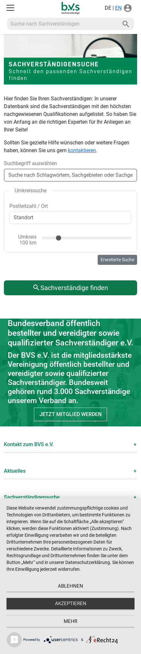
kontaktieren (82, 150)
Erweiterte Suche (117, 259)
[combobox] (70, 171)
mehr (70, 621)
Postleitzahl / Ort (28, 206)
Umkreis (27, 239)
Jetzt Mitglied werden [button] (70, 414)
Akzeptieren (70, 603)
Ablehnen (70, 586)
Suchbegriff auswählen (30, 163)
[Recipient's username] (62, 24)
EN (118, 8)
